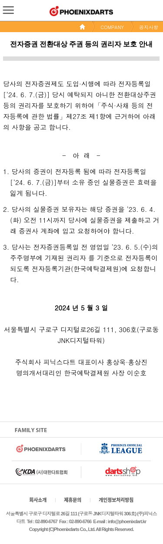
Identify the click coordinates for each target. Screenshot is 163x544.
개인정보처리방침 (116, 500)
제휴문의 (72, 500)
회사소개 (38, 500)
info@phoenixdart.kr (127, 521)
